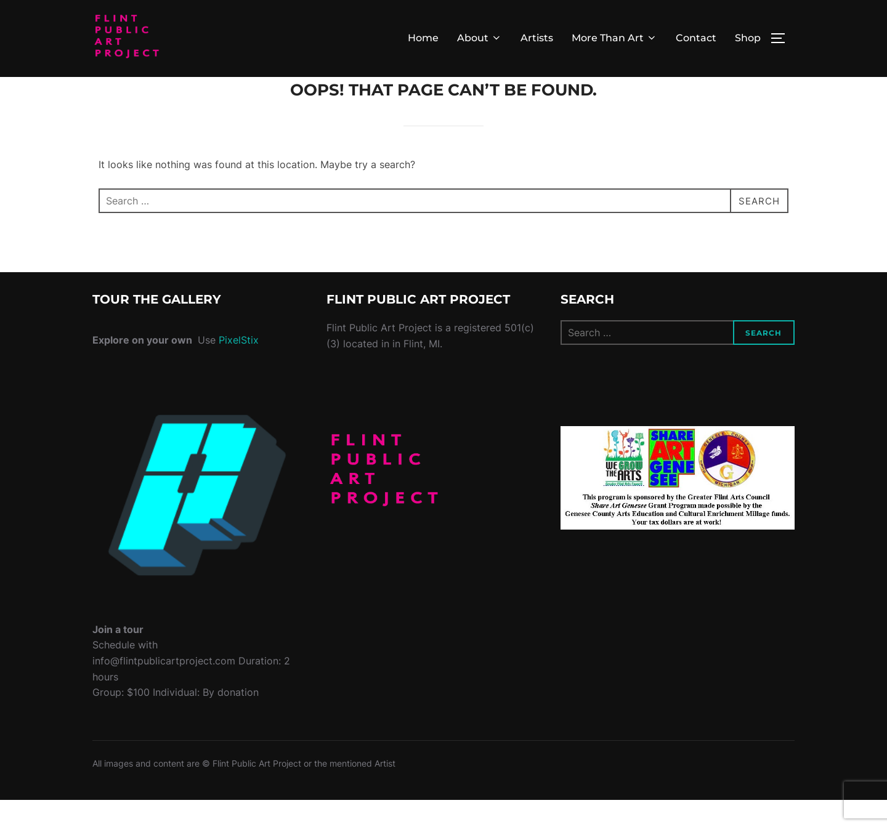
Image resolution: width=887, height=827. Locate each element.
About (479, 38)
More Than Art (614, 38)
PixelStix (239, 367)
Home (423, 38)
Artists (536, 38)
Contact (696, 38)
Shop (748, 38)
